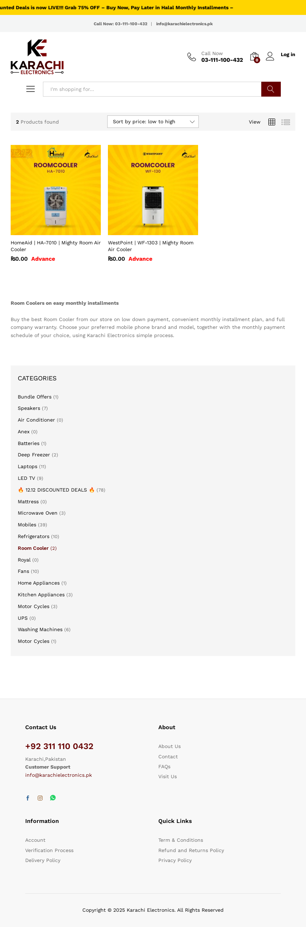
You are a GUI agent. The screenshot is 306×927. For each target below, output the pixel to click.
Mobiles (27, 524)
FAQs (164, 766)
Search (271, 89)
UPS (23, 618)
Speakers (29, 408)
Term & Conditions (180, 840)
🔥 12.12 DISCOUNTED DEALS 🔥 (56, 490)
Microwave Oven (38, 513)
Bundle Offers (34, 397)
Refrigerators (33, 536)
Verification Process (49, 850)
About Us (169, 746)
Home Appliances (39, 583)
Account (35, 840)
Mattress (28, 501)
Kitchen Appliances (41, 594)
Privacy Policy (175, 860)
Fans (23, 571)
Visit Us (167, 776)
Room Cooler (33, 548)
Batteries (28, 443)
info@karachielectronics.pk (58, 775)
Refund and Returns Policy (191, 850)
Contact (168, 756)
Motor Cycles (33, 606)
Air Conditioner (36, 420)
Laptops (27, 466)
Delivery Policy (42, 860)
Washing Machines (40, 629)
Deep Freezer (34, 454)
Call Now (212, 53)
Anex (23, 431)
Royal (24, 560)
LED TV (26, 478)
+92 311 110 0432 (59, 746)
